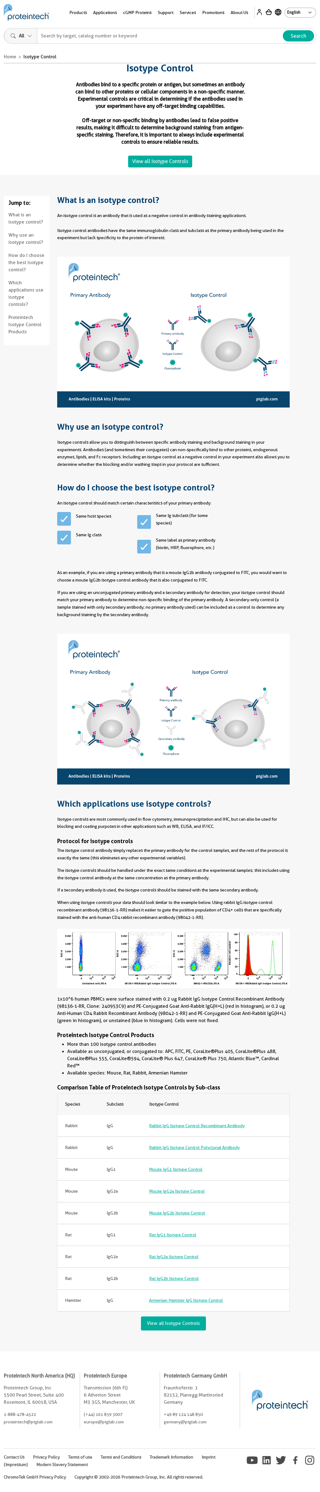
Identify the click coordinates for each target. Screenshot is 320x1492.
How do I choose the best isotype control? (26, 263)
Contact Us (14, 1457)
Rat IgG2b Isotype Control (174, 1278)
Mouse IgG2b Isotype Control (177, 1212)
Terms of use (80, 1457)
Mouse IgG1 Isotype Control (175, 1169)
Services (188, 12)
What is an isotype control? (25, 218)
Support (165, 12)
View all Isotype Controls (160, 161)
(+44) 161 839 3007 (103, 1414)
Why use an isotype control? (25, 238)
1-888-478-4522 (20, 1414)
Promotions (213, 12)
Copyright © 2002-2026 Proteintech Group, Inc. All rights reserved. (138, 1477)
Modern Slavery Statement (62, 1464)
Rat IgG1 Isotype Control (172, 1234)
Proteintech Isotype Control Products (24, 325)
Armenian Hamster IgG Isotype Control (186, 1300)
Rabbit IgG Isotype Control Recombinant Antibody (197, 1125)
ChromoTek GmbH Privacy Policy (35, 1477)
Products (78, 12)
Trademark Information (171, 1457)
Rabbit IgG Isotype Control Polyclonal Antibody (194, 1147)
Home (10, 57)
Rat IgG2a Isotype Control (173, 1256)
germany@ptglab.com (185, 1421)
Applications (105, 12)
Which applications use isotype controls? (25, 293)
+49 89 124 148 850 (183, 1414)
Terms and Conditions (121, 1457)
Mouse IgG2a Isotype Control (177, 1191)
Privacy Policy (46, 1457)
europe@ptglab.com (104, 1421)
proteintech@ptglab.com (28, 1421)
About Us (239, 12)
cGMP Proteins (137, 12)
